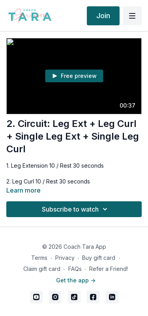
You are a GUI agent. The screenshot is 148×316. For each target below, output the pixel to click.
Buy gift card (98, 257)
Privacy (65, 257)
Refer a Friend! (108, 268)
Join (103, 15)
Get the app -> (76, 280)
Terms (39, 257)
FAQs (75, 268)
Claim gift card (41, 268)
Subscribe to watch (76, 209)
